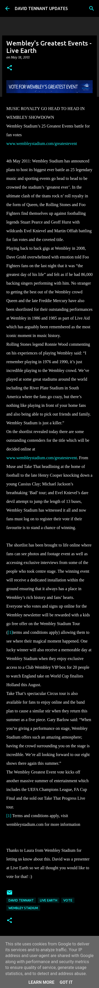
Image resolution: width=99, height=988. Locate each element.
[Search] (91, 8)
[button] (9, 68)
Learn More (41, 982)
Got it (66, 982)
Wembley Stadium (23, 908)
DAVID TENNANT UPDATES (41, 8)
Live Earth (48, 900)
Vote (67, 900)
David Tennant (21, 900)
